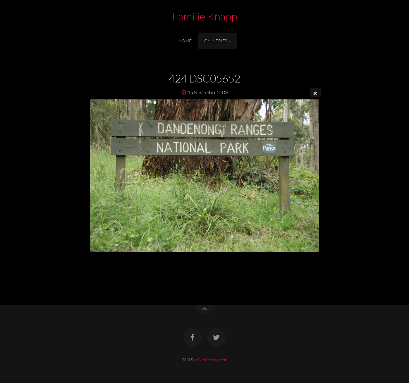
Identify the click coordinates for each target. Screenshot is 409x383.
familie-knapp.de (212, 359)
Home (185, 40)
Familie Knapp (204, 16)
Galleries (216, 40)
